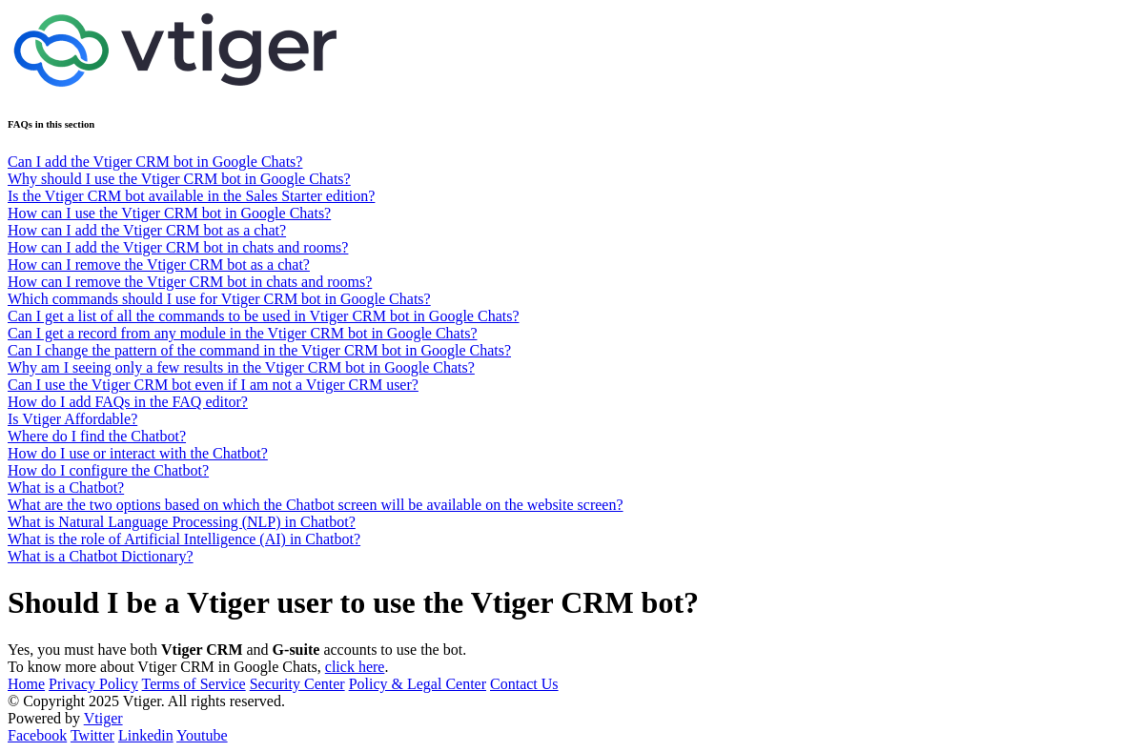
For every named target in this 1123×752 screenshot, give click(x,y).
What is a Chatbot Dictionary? (101, 556)
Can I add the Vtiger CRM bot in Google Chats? (155, 161)
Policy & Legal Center (417, 684)
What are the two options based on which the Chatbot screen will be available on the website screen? (315, 505)
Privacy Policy (93, 684)
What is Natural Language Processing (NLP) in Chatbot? (182, 522)
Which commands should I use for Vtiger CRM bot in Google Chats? (219, 299)
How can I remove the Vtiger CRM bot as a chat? (159, 264)
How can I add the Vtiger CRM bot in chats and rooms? (178, 247)
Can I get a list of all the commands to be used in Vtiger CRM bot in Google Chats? (264, 316)
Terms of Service (194, 684)
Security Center (297, 684)
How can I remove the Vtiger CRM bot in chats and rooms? (190, 282)
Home (26, 684)
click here (355, 667)
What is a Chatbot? (66, 487)
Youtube (202, 735)
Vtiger (103, 718)
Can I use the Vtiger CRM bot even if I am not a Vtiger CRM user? (213, 384)
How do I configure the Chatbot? (108, 470)
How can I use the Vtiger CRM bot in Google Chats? (169, 213)
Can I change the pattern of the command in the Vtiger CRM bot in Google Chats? (259, 350)
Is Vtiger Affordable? (72, 419)
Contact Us (524, 684)
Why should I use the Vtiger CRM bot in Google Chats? (179, 179)
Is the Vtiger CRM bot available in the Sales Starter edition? (191, 196)
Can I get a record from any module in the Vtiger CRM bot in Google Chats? (243, 333)
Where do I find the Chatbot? (97, 436)
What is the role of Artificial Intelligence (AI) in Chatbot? (184, 539)
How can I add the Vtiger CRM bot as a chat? (147, 230)
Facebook (37, 735)
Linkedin (146, 735)
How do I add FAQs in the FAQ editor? (128, 402)
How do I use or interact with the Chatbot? (138, 453)
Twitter (92, 735)
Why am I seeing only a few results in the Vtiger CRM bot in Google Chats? (241, 367)
